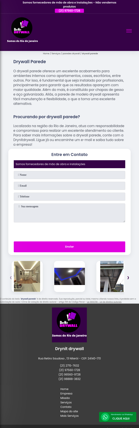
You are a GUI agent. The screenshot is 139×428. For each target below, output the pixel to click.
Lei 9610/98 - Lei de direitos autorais (104, 302)
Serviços (66, 402)
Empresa (66, 393)
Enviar (69, 247)
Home (64, 389)
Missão (65, 398)
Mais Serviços (69, 416)
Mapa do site (69, 411)
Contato (65, 407)
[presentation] (69, 231)
